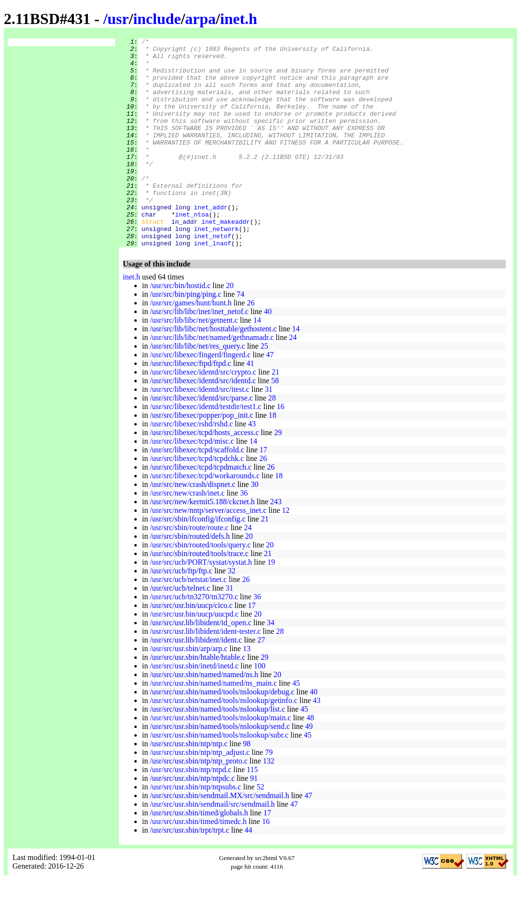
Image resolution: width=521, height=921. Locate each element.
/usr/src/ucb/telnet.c (180, 630)
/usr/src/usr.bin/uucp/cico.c (191, 647)
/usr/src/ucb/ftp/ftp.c (181, 612)
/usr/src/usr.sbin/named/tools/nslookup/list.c (217, 751)
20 (230, 327)
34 (270, 664)
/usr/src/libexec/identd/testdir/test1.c (205, 448)
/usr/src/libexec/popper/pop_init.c (201, 457)
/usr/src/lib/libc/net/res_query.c (197, 388)
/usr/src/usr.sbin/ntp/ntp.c (188, 785)
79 (268, 794)
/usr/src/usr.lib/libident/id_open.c (200, 664)
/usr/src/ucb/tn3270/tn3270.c (194, 638)
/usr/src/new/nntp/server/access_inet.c (208, 552)
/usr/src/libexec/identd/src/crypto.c (203, 414)
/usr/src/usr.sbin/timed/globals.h (199, 854)
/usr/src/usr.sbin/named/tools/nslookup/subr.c (219, 777)
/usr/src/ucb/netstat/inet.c (188, 621)
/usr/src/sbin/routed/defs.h (190, 578)
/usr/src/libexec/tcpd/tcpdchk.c (197, 500)
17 (263, 491)
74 (240, 336)
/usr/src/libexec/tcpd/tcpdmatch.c (200, 509)
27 (261, 682)
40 (268, 353)
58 (275, 422)
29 (278, 474)
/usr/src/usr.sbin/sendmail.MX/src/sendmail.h (219, 837)
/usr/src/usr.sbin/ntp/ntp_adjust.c (199, 794)
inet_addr (210, 241)
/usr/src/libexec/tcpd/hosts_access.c (204, 474)
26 (251, 344)
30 (255, 526)
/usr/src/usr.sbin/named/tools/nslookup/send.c (220, 768)
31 (268, 431)
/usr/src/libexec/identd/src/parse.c (201, 440)
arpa (200, 18)
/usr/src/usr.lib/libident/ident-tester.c (205, 673)
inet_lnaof (212, 284)
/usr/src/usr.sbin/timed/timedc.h (198, 863)
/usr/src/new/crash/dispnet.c (192, 526)
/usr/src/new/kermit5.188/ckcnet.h (202, 543)
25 (264, 388)
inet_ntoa (192, 250)
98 (246, 785)
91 (254, 820)
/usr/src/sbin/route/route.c (189, 569)
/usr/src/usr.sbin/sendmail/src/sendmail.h (212, 846)
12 (285, 552)
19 (271, 604)
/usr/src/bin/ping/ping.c (185, 336)
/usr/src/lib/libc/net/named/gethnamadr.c (211, 379)
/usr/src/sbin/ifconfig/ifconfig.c (198, 561)
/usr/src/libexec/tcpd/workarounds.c (205, 517)
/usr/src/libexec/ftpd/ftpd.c (190, 405)
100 (259, 707)
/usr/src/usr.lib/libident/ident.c (196, 682)
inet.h (238, 18)
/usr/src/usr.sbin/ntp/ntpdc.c (192, 820)
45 (296, 725)
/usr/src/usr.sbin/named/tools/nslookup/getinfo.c (223, 742)
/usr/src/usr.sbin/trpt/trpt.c (189, 872)
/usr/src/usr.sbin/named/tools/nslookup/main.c (220, 759)
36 (244, 535)
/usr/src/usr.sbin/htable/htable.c (197, 699)
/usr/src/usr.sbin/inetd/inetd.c (194, 707)
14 (257, 362)
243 (276, 543)
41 (250, 405)
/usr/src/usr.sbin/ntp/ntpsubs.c (195, 828)
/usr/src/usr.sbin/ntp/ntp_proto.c (199, 803)
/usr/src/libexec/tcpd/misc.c (192, 483)
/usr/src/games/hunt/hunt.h (190, 344)
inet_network (216, 267)
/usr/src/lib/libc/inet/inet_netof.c (199, 353)
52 (260, 828)
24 (293, 379)
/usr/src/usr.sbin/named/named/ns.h (204, 716)
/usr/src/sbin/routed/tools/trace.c (199, 595)
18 (272, 457)
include (157, 18)
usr (118, 18)
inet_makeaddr (225, 258)
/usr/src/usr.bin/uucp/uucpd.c (194, 656)
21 (275, 414)
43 (252, 465)
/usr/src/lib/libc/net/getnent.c (194, 362)
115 (252, 811)
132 (268, 803)
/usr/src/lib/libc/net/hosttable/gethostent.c (213, 370)
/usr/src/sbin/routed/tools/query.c (200, 586)
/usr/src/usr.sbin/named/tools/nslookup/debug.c (222, 733)
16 (280, 448)
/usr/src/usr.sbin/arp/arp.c (188, 690)
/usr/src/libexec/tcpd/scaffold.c (197, 491)
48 (310, 759)
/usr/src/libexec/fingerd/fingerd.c (200, 396)
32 (232, 612)
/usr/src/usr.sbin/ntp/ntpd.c (190, 811)
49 (309, 768)
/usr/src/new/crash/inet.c (187, 535)
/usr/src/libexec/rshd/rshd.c (191, 465)
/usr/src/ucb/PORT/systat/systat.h (201, 604)
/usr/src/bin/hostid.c (180, 327)
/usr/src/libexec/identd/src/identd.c (203, 422)
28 (272, 440)
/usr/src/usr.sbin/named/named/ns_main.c (213, 725)
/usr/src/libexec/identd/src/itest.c (199, 431)
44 (248, 872)
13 (246, 690)
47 (270, 396)
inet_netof (212, 276)
